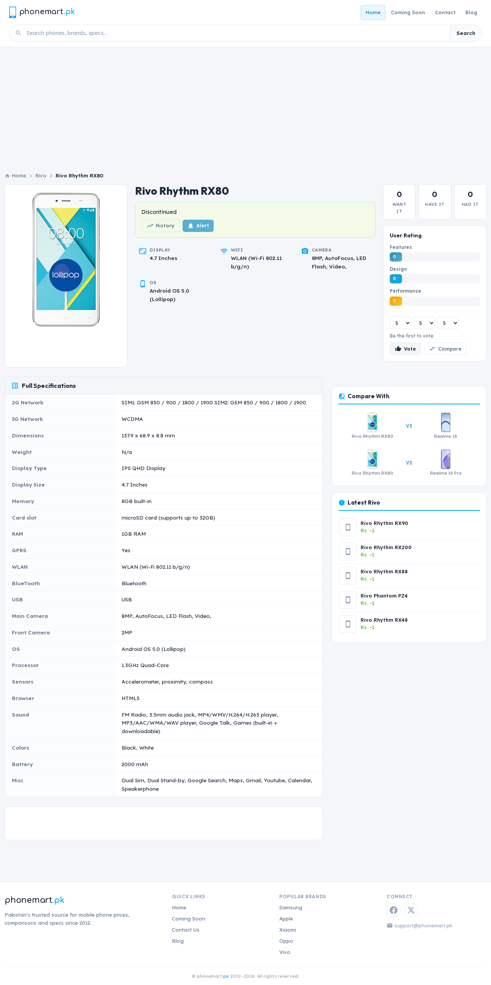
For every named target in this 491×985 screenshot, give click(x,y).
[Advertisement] (245, 105)
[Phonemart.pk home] (41, 12)
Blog (471, 12)
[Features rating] (400, 323)
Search (465, 33)
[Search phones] (236, 33)
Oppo (286, 941)
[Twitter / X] (411, 910)
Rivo (40, 175)
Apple (286, 918)
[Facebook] (393, 910)
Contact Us (185, 930)
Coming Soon (408, 12)
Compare (445, 348)
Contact (445, 12)
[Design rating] (424, 323)
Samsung (290, 907)
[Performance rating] (448, 323)
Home (373, 12)
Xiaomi (287, 930)
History (161, 225)
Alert (198, 225)
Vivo (284, 952)
